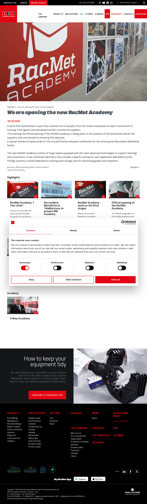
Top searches (101, 435)
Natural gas (33, 437)
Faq (115, 428)
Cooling (31, 429)
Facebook (75, 450)
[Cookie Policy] (22, 498)
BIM (107, 13)
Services (76, 413)
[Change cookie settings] (35, 498)
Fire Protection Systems (34, 422)
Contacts (98, 428)
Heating (31, 432)
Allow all (115, 279)
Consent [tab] (30, 230)
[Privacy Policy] (12, 498)
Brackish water (34, 443)
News (94, 417)
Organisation (76, 438)
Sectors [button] (55, 413)
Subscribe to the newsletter (47, 394)
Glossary (98, 442)
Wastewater (33, 435)
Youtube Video (77, 447)
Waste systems (13, 426)
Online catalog (39, 2)
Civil (51, 417)
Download (140, 13)
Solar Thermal (34, 440)
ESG (80, 13)
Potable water (34, 417)
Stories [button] (88, 13)
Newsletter (10, 2)
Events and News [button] (120, 414)
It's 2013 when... (19, 169)
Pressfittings (12, 417)
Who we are (76, 432)
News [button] (95, 413)
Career (24, 2)
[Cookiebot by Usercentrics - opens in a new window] (123, 222)
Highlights (116, 13)
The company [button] (43, 13)
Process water (34, 446)
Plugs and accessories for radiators (13, 438)
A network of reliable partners (80, 443)
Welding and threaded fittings (14, 422)
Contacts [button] (128, 13)
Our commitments (78, 435)
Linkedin (74, 453)
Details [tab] (73, 230)
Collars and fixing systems (14, 431)
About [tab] (116, 230)
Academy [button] (98, 13)
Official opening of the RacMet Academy (32, 167)
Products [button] (57, 13)
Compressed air (35, 426)
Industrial (54, 420)
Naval (52, 423)
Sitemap (118, 435)
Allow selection (73, 279)
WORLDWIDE (128, 2)
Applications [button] (70, 13)
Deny (31, 279)
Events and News (120, 420)
